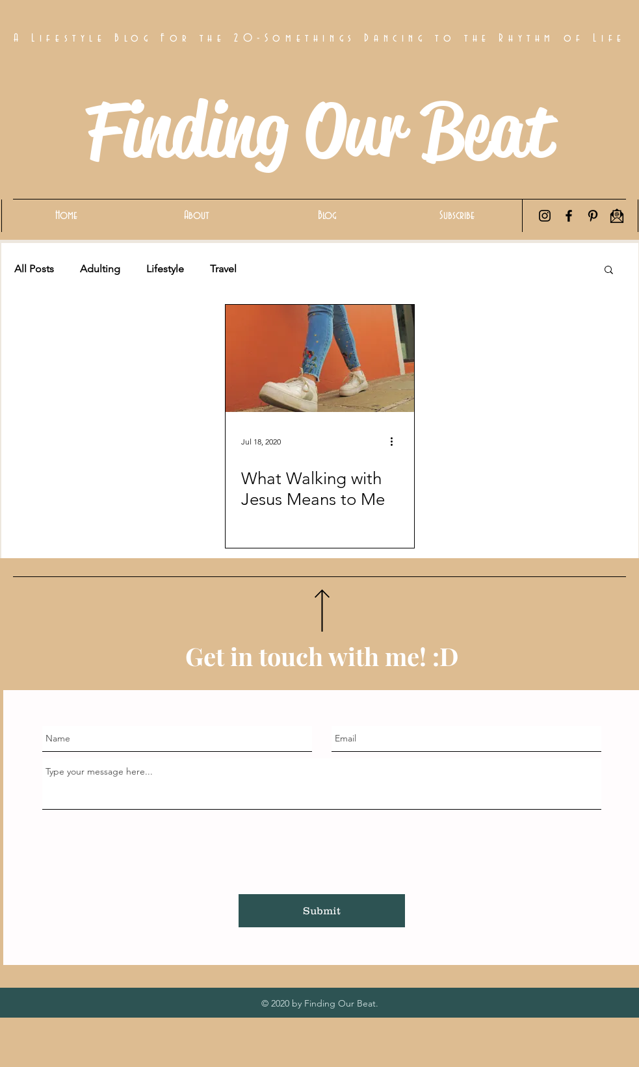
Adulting (100, 269)
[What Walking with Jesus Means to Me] (320, 358)
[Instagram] (545, 216)
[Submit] (322, 910)
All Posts (34, 269)
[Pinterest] (593, 216)
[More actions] (396, 441)
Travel (223, 269)
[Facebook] (569, 216)
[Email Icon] (617, 216)
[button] (609, 270)
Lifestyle (165, 269)
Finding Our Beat (319, 130)
